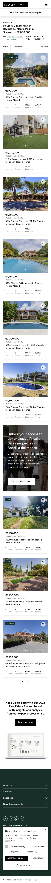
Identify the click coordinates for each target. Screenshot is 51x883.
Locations (8, 798)
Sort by (6, 47)
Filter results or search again (25, 12)
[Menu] (46, 4)
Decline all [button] (38, 858)
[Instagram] (16, 818)
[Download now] (25, 746)
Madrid (14, 36)
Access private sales (21, 481)
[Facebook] (5, 818)
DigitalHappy (32, 880)
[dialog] (25, 848)
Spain (9, 36)
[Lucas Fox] (15, 4)
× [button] (45, 830)
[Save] (43, 57)
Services (7, 791)
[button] (25, 865)
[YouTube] (22, 818)
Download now (25, 722)
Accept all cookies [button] (16, 858)
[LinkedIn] (11, 818)
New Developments (13, 804)
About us (7, 785)
